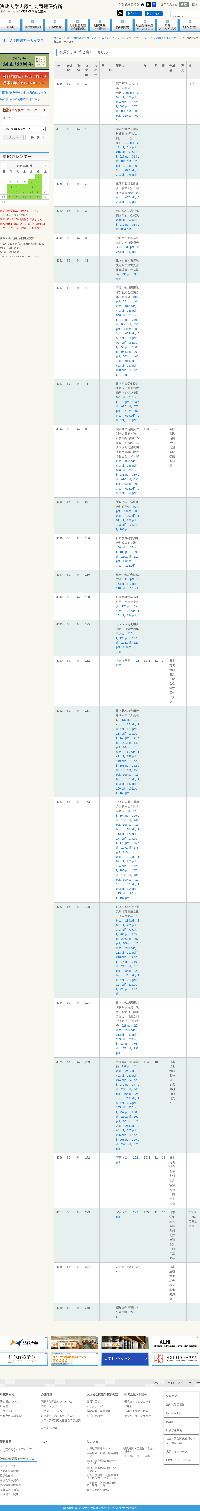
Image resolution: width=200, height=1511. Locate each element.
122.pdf (130, 611)
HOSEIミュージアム (178, 1460)
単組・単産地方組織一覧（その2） (101, 1469)
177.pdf (126, 847)
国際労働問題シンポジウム (57, 1401)
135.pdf (130, 724)
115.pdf (129, 579)
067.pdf (131, 365)
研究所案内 (7, 1394)
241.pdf (130, 1071)
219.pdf (127, 970)
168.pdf (127, 824)
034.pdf (126, 229)
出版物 (128, 1406)
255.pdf (121, 1107)
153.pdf (126, 770)
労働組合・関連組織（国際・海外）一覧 (101, 1484)
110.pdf (126, 556)
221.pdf (130, 975)
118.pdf (121, 588)
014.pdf (131, 147)
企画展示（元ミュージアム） (58, 1415)
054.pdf (130, 333)
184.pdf (121, 866)
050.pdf (126, 324)
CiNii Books (173, 1413)
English (135, 13)
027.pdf (130, 197)
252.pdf (130, 1098)
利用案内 (5, 1406)
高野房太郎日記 (9, 1489)
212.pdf (131, 952)
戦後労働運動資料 (10, 1484)
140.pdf (124, 738)
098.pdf (127, 511)
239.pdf (126, 1066)
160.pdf (121, 788)
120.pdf (126, 606)
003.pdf (131, 97)
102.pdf (131, 520)
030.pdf (121, 219)
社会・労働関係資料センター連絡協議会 (180, 1440)
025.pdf (131, 174)
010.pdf (127, 115)
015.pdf (121, 151)
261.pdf (127, 1121)
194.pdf (131, 888)
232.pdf (131, 1034)
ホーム (57, 37)
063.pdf (127, 356)
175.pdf (124, 843)
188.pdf (126, 875)
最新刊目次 (93, 1401)
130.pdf (127, 647)
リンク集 (92, 1441)
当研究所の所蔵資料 (12, 1415)
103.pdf (121, 524)
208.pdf (127, 943)
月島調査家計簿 (9, 1470)
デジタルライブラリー (137, 1415)
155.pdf (127, 774)
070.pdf (124, 374)
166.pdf (126, 820)
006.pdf (124, 106)
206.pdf (126, 939)
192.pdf (130, 884)
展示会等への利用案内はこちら (20, 99)
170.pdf (130, 829)
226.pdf (124, 989)
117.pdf (131, 583)
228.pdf (126, 1025)
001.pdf (129, 92)
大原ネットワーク (176, 1451)
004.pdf (121, 102)
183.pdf (131, 861)
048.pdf (124, 319)
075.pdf (126, 406)
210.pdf (130, 948)
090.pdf (126, 479)
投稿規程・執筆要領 (99, 1411)
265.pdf (131, 1130)
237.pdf (126, 1048)
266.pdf (121, 1135)
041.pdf (127, 301)
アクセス (155, 13)
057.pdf (121, 342)
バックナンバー (96, 1406)
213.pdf (121, 957)
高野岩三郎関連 (9, 1494)
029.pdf (131, 202)
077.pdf (127, 411)
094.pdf (130, 488)
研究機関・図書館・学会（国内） (138, 1450)
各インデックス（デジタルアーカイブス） (125, 37)
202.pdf (121, 929)
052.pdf (127, 329)
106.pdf (121, 547)
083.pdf (130, 461)
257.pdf (124, 1112)
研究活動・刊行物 (135, 1394)
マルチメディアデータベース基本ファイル (17, 1450)
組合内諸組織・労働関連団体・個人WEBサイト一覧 (103, 1477)
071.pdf (121, 397)
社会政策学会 (174, 1430)
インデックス (8, 1466)
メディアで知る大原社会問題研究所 (61, 1422)
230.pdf (130, 1030)
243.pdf (131, 1075)
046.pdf (121, 315)
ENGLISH (194, 1382)
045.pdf (131, 310)
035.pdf (129, 247)
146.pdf (130, 752)
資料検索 (5, 1441)
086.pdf (121, 470)
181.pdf (130, 856)
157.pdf (130, 779)
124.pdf (131, 615)
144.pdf (127, 747)
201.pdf (131, 925)
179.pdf (127, 852)
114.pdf (130, 565)
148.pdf (131, 756)
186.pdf (124, 870)
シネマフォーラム (51, 1411)
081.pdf (131, 420)
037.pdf (131, 251)
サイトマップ (175, 1382)
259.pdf (126, 1116)
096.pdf (131, 493)
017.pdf (124, 156)
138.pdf (121, 733)
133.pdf (126, 719)
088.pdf (124, 474)
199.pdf (130, 920)
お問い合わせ (95, 1415)
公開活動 (46, 1394)
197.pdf (124, 898)
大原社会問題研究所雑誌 (102, 1394)
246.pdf (124, 1084)
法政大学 (171, 1395)
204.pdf (124, 934)
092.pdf (127, 483)
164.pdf (124, 815)
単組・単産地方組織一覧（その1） (101, 1462)
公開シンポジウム (51, 1406)
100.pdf (130, 515)
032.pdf (124, 224)
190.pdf (127, 879)
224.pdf (121, 984)
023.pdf (130, 170)
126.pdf (124, 638)
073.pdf (124, 402)
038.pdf (126, 274)
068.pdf (121, 370)
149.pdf (121, 761)
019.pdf (126, 161)
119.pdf (133, 588)
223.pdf (131, 980)
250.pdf (127, 1093)
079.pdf (130, 415)
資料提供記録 (49, 1427)
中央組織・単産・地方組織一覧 (103, 1454)
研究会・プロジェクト (137, 1401)
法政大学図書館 (175, 1404)
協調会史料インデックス (167, 37)
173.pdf (121, 838)
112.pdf (127, 561)
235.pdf (124, 1043)
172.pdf (131, 833)
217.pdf (126, 966)
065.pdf (130, 360)
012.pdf (129, 142)
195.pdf (121, 893)
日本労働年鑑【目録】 (137, 1411)
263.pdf (130, 1125)
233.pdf (121, 1039)
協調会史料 (6, 1475)
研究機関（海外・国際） (138, 1455)
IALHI (44, 1441)
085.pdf (131, 465)
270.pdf (126, 1144)
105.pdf (124, 529)
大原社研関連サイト (99, 1448)
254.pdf (131, 1103)
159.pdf (131, 783)
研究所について (9, 1401)
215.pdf (124, 961)
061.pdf (126, 351)
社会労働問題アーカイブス (23, 41)
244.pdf (121, 1080)
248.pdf (126, 1089)
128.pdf (126, 642)
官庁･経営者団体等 (98, 1490)
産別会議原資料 (9, 1480)
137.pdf (131, 729)
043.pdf (130, 306)
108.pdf (124, 552)
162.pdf (124, 793)
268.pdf (124, 1139)
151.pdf (124, 765)
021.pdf (127, 165)
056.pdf (131, 338)
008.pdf (126, 111)
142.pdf (126, 742)
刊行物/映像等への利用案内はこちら (23, 92)
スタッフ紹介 (8, 1411)
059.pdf (124, 347)
